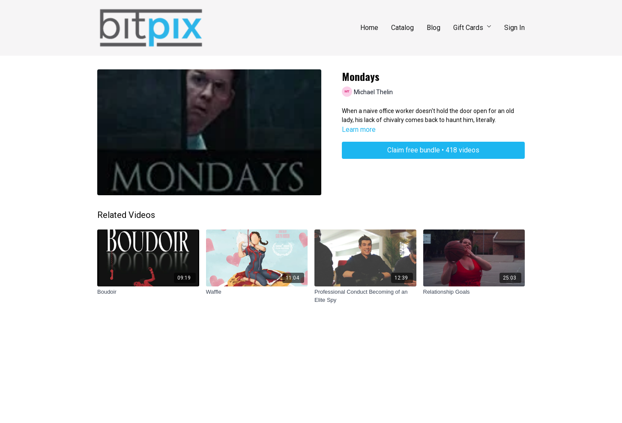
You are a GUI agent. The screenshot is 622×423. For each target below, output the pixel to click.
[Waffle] (257, 292)
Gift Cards (472, 28)
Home (369, 28)
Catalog (402, 28)
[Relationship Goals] (474, 292)
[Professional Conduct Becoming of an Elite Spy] (365, 296)
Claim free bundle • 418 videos (433, 150)
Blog (433, 28)
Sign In (514, 28)
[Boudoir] (148, 292)
